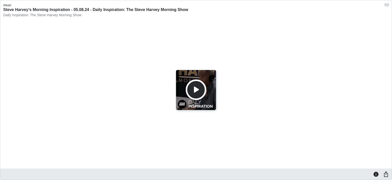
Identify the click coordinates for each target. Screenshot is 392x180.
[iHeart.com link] (386, 6)
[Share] (386, 174)
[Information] (376, 174)
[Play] (196, 90)
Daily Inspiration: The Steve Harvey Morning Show (42, 15)
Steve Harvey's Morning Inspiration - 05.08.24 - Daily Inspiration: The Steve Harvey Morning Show (95, 10)
